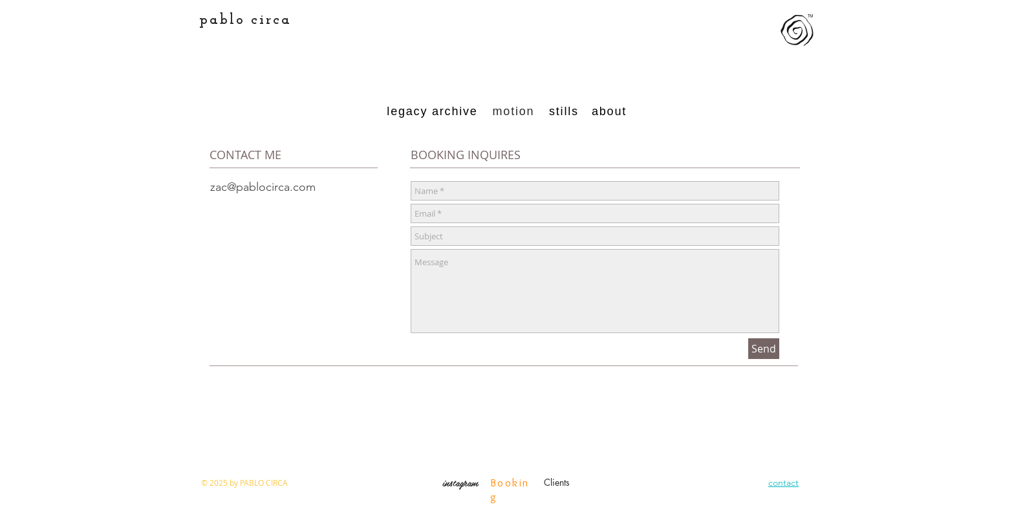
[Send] (763, 348)
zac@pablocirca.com (263, 187)
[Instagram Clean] (750, 480)
